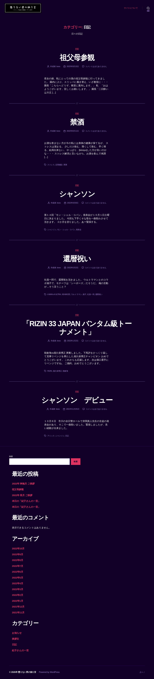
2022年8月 (17, 560)
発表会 (78, 230)
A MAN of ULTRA (54, 295)
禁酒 (77, 122)
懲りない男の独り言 (27, 672)
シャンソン (77, 194)
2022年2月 (17, 595)
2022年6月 (17, 572)
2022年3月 (17, 589)
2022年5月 (17, 578)
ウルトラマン (76, 295)
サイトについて (131, 8)
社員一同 (90, 295)
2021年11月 (18, 613)
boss (58, 67)
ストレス (50, 165)
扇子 (84, 295)
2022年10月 (18, 549)
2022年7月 (17, 566)
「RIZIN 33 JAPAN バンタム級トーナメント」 (77, 328)
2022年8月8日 (72, 203)
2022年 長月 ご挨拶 (22, 495)
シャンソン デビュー (77, 401)
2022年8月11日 (73, 131)
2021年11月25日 (72, 409)
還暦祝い (77, 259)
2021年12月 (18, 607)
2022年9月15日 (73, 67)
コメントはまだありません (96, 67)
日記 (77, 49)
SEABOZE (66, 295)
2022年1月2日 (72, 341)
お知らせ (17, 633)
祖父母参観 (77, 58)
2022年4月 (17, 584)
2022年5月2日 (72, 268)
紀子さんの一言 (20, 650)
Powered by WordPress (49, 672)
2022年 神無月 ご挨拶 (23, 484)
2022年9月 (17, 554)
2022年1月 (17, 601)
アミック (50, 436)
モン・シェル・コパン (66, 230)
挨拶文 (15, 639)
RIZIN (49, 371)
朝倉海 (65, 371)
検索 (11, 457)
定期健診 (59, 165)
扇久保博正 (57, 371)
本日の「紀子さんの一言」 (26, 501)
